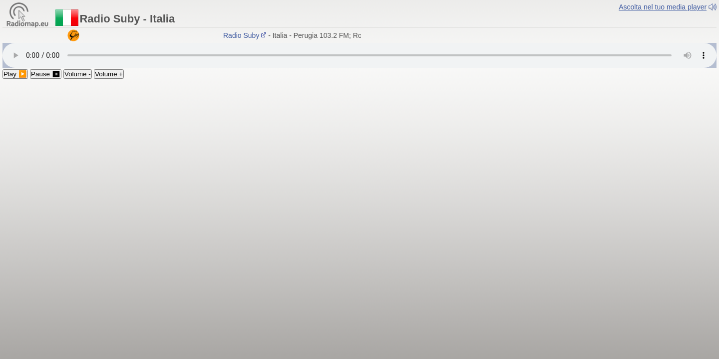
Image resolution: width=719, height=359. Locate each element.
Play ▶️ (15, 74)
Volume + (109, 74)
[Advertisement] (359, 153)
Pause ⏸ (45, 74)
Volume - (77, 74)
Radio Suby (246, 35)
